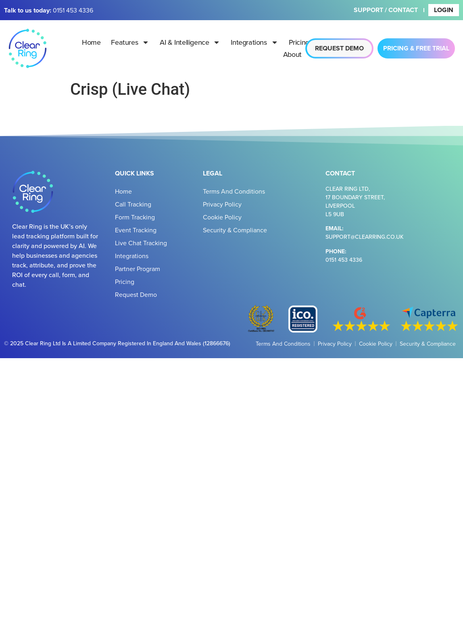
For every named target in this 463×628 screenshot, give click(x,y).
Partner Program (137, 268)
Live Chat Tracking (141, 242)
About (298, 54)
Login (443, 10)
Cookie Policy (222, 217)
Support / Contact (386, 10)
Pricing (299, 42)
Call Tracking (133, 204)
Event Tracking (135, 229)
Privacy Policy (222, 204)
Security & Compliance (235, 229)
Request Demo (136, 294)
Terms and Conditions (234, 191)
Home (91, 42)
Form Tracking (135, 217)
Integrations (254, 42)
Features (130, 42)
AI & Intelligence (190, 42)
